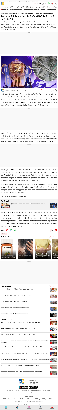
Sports (10, 13)
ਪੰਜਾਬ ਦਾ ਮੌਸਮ (5, 9)
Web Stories (6, 237)
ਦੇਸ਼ (15, 7)
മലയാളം (32, 1)
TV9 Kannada (30, 399)
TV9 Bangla (38, 399)
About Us (16, 390)
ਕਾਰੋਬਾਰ (55, 7)
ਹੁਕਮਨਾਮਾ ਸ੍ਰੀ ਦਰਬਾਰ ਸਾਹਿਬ (16, 9)
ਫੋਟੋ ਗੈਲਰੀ (32, 7)
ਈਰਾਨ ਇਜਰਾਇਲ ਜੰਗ (52, 9)
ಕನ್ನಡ (9, 1)
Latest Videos (6, 319)
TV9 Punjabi (7, 90)
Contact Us (10, 390)
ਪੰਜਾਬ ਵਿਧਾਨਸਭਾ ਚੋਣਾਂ (28, 9)
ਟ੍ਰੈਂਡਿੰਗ (22, 7)
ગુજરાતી (20, 1)
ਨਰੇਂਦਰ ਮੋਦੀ (36, 9)
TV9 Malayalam (19, 401)
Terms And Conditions (28, 393)
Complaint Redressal (36, 390)
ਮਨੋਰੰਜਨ (27, 7)
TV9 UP (26, 401)
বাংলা (24, 1)
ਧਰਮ (39, 7)
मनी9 (36, 1)
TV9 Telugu (23, 399)
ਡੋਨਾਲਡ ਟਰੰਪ (43, 9)
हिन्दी (2, 1)
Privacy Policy (46, 390)
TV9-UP (40, 1)
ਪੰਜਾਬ (4, 7)
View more (53, 286)
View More (53, 236)
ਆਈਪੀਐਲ (4, 233)
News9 (5, 1)
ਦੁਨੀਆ (18, 7)
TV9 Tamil (51, 399)
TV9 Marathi (16, 399)
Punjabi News (4, 13)
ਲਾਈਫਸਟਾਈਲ (49, 7)
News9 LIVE (32, 401)
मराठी (17, 1)
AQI (45, 4)
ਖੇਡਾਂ (36, 7)
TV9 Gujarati (45, 399)
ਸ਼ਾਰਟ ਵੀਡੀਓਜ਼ (10, 7)
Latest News (6, 286)
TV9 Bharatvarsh (7, 399)
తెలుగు (13, 1)
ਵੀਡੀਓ (43, 7)
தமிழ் (27, 1)
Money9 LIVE (39, 401)
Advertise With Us (24, 390)
